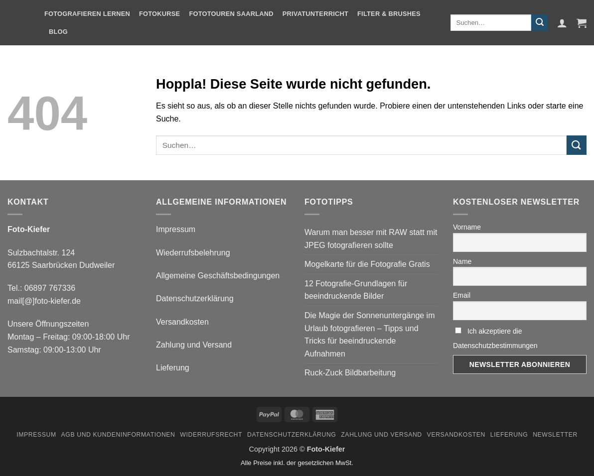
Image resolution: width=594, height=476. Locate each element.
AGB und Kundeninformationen (118, 434)
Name (462, 261)
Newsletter (555, 434)
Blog (58, 31)
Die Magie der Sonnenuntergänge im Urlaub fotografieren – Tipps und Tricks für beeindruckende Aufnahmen (369, 334)
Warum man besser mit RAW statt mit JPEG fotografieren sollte (370, 238)
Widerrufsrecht (211, 434)
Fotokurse (159, 13)
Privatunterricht (315, 13)
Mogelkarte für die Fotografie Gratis (367, 264)
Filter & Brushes (389, 13)
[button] (562, 23)
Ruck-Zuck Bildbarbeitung (350, 372)
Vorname (467, 227)
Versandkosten (182, 322)
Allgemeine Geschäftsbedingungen (218, 275)
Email (461, 295)
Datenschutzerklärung (195, 298)
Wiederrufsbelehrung (193, 252)
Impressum (175, 229)
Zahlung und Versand (194, 345)
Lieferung (172, 367)
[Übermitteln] (539, 22)
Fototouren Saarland (231, 13)
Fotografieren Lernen (87, 13)
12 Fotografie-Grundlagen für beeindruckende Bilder (355, 290)
